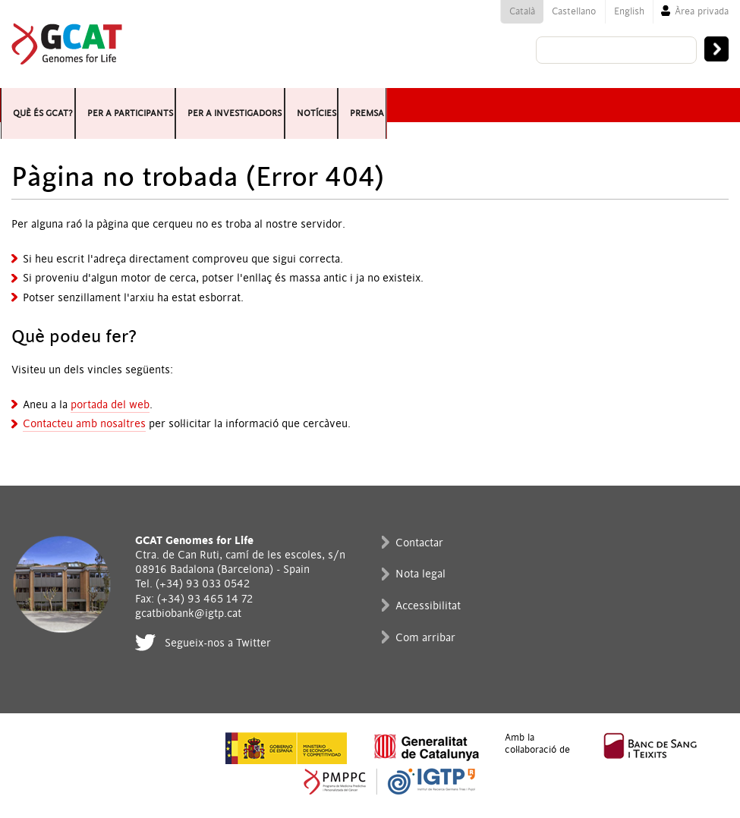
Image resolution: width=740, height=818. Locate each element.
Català (522, 11)
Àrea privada (702, 11)
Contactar (419, 543)
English (629, 11)
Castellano (574, 11)
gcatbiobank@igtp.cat (188, 613)
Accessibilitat (428, 606)
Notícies (477, 105)
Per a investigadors (350, 105)
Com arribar (425, 638)
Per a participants (190, 105)
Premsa (554, 105)
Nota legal (420, 574)
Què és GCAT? (55, 105)
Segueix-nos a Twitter (218, 643)
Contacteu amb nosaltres (84, 424)
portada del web (110, 405)
